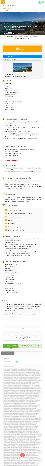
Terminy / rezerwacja (22, 49)
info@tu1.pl (8, 8)
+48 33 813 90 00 (10, 6)
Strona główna (10, 36)
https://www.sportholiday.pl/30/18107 (14, 76)
